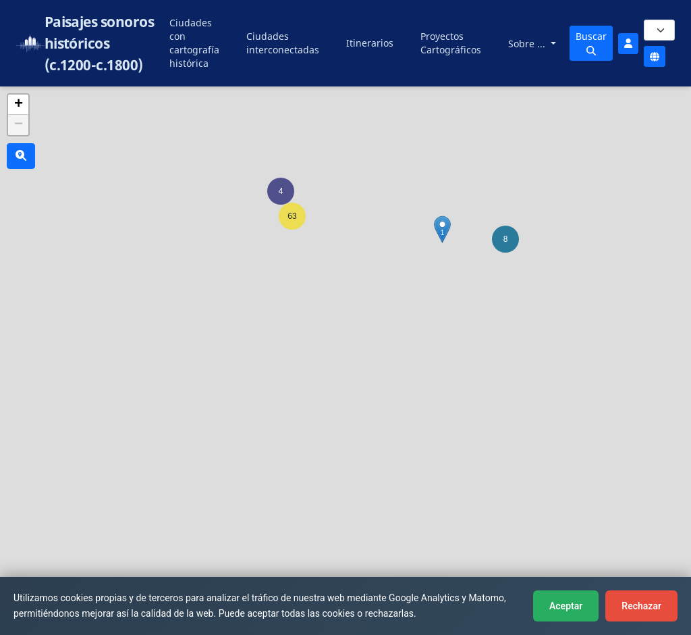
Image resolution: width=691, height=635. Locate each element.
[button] (505, 239)
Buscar (591, 42)
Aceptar (565, 606)
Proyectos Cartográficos (450, 43)
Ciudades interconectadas (282, 43)
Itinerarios (369, 42)
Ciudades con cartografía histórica (194, 43)
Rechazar (641, 606)
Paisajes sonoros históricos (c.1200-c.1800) (100, 43)
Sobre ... (528, 43)
